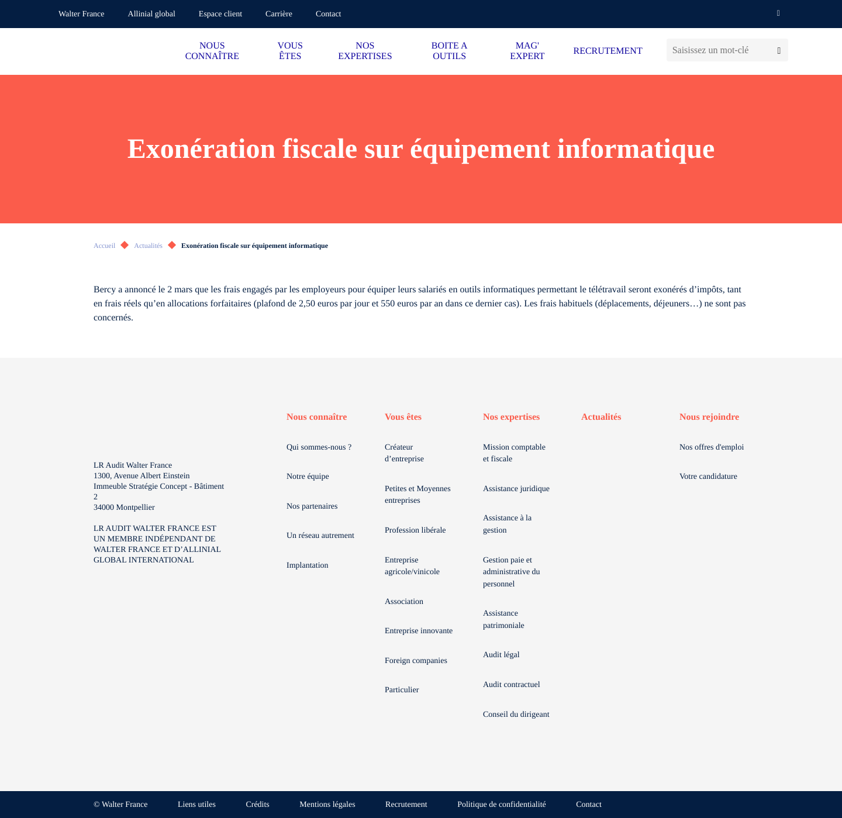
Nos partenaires (312, 506)
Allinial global (151, 14)
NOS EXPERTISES (365, 51)
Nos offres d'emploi (711, 447)
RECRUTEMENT (607, 51)
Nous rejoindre (709, 417)
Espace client (220, 14)
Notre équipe (308, 476)
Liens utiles (197, 804)
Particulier (402, 690)
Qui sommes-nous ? (319, 447)
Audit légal (501, 655)
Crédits (257, 804)
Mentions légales (327, 804)
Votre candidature (708, 476)
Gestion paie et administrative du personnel (511, 572)
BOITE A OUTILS (450, 51)
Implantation (308, 565)
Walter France (81, 14)
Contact (328, 14)
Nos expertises (511, 417)
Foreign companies (416, 661)
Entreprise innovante (419, 631)
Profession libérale (415, 530)
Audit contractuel (511, 685)
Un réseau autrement (320, 535)
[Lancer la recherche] (779, 50)
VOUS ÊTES (290, 51)
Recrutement (406, 804)
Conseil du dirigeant (516, 714)
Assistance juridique (516, 489)
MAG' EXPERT (527, 51)
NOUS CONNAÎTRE (212, 51)
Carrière (278, 14)
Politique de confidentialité (501, 804)
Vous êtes (403, 417)
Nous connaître (317, 417)
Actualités (148, 245)
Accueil (104, 245)
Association (404, 602)
